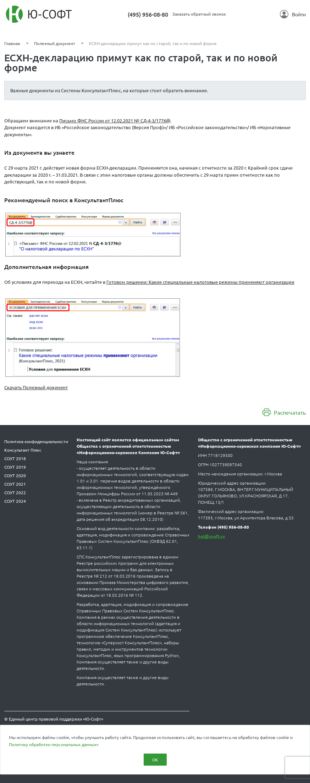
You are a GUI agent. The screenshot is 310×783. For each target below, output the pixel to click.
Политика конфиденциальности (36, 441)
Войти (293, 14)
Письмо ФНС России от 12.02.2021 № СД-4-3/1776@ (114, 120)
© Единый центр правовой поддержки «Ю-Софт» (53, 719)
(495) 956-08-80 (148, 14)
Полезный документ (54, 43)
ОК (155, 759)
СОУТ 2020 (15, 475)
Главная (12, 43)
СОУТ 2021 (15, 484)
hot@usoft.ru (211, 536)
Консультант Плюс (22, 450)
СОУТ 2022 (15, 492)
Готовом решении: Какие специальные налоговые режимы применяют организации (200, 282)
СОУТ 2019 (15, 467)
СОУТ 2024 (15, 501)
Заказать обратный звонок (199, 14)
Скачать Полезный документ (36, 387)
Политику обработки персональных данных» (54, 744)
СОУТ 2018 (15, 458)
